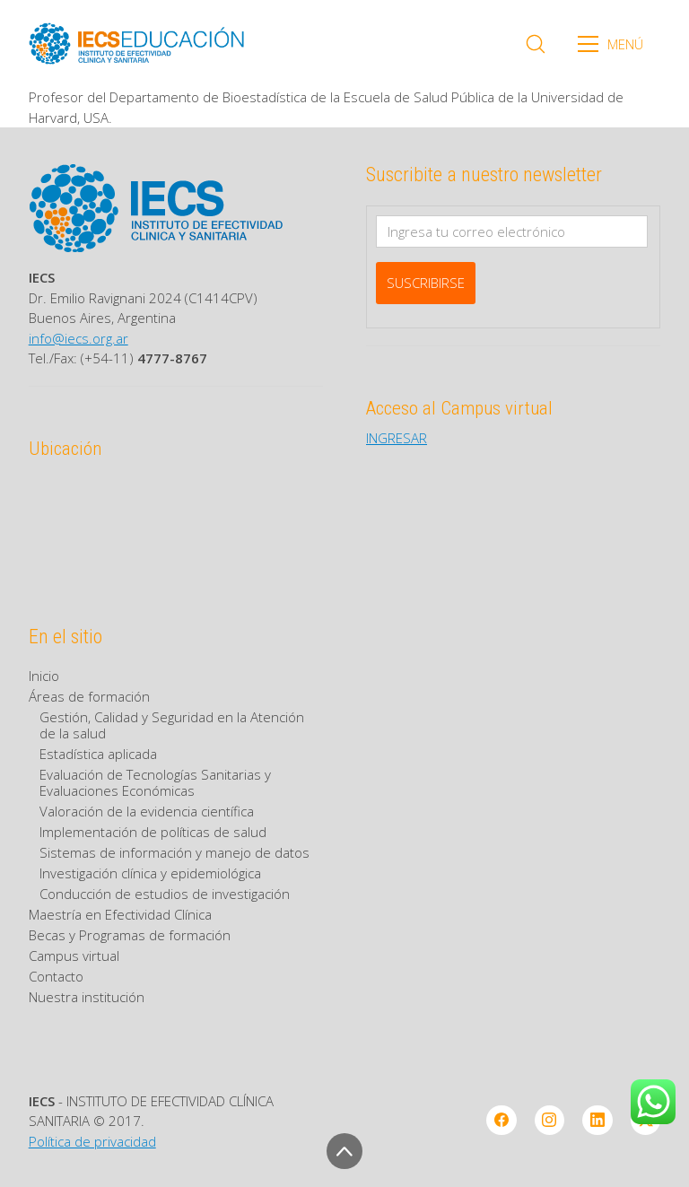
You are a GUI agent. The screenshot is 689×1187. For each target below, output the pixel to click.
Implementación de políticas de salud (152, 832)
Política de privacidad (92, 1141)
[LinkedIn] (597, 1120)
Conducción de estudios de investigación (164, 894)
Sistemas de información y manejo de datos (174, 852)
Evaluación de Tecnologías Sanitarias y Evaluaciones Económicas (155, 782)
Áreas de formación (89, 696)
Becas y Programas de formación (130, 935)
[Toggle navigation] (616, 44)
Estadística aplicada (98, 754)
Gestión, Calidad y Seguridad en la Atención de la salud (171, 725)
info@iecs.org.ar (78, 338)
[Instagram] (550, 1120)
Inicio (44, 676)
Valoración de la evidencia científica (146, 811)
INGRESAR (396, 438)
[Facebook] (501, 1120)
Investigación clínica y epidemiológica (150, 873)
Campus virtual (74, 955)
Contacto (56, 976)
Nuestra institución (86, 997)
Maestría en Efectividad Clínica (120, 914)
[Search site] (535, 44)
